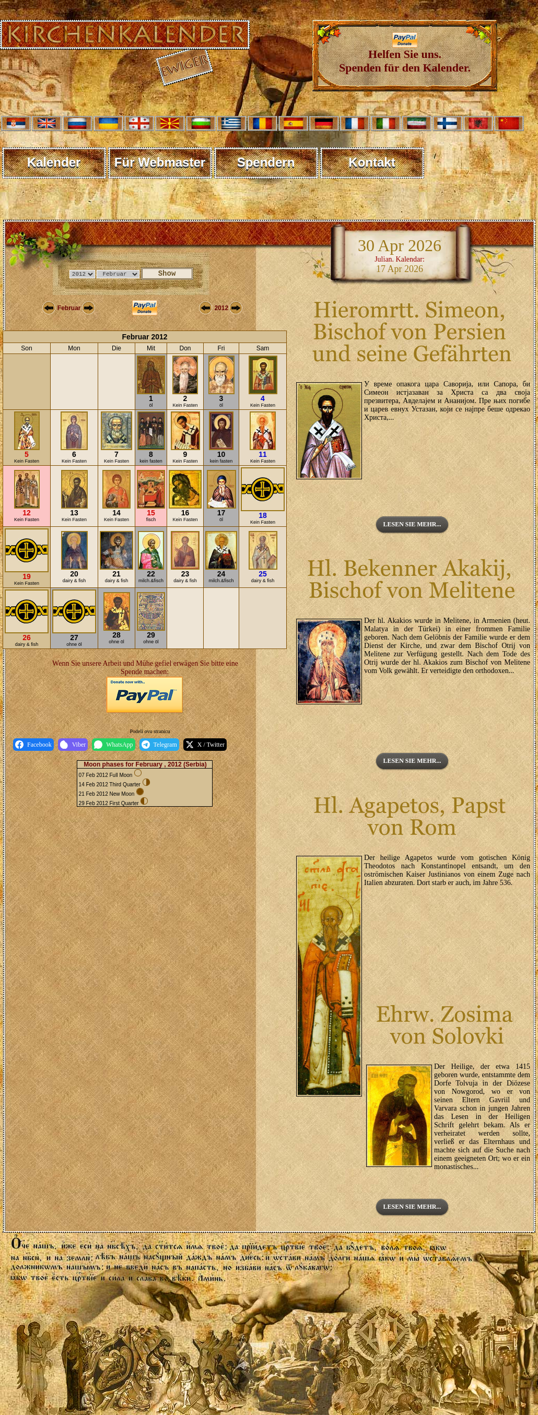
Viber (73, 744)
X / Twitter (205, 744)
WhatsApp (113, 744)
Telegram (159, 744)
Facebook (33, 744)
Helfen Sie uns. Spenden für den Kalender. (405, 55)
